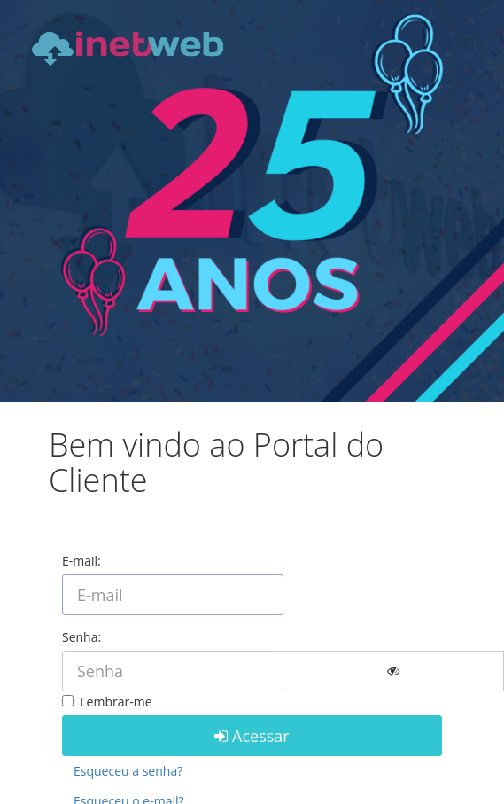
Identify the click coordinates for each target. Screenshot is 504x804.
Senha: (81, 636)
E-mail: (81, 560)
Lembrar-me (113, 701)
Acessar (251, 735)
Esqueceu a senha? (128, 770)
